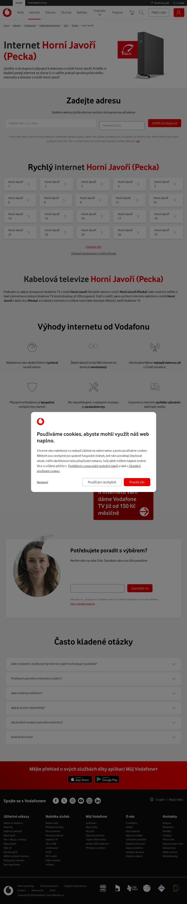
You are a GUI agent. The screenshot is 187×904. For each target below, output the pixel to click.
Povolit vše (137, 482)
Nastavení (42, 482)
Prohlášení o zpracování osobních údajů (93, 466)
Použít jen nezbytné (102, 482)
